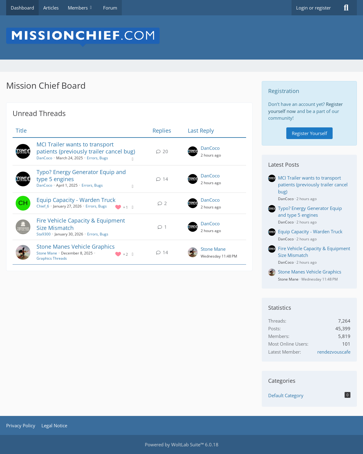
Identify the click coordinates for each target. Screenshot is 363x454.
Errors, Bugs (97, 158)
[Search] (346, 7)
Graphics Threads (52, 258)
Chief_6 (43, 206)
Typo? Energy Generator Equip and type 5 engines (81, 175)
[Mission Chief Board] (181, 37)
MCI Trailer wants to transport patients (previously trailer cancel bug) (86, 148)
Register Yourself (309, 133)
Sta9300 (44, 234)
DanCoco (44, 158)
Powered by (181, 444)
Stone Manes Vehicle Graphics (76, 246)
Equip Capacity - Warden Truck (76, 200)
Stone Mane (47, 253)
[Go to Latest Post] (193, 151)
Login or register (313, 8)
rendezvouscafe (333, 352)
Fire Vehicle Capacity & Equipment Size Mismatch (81, 224)
